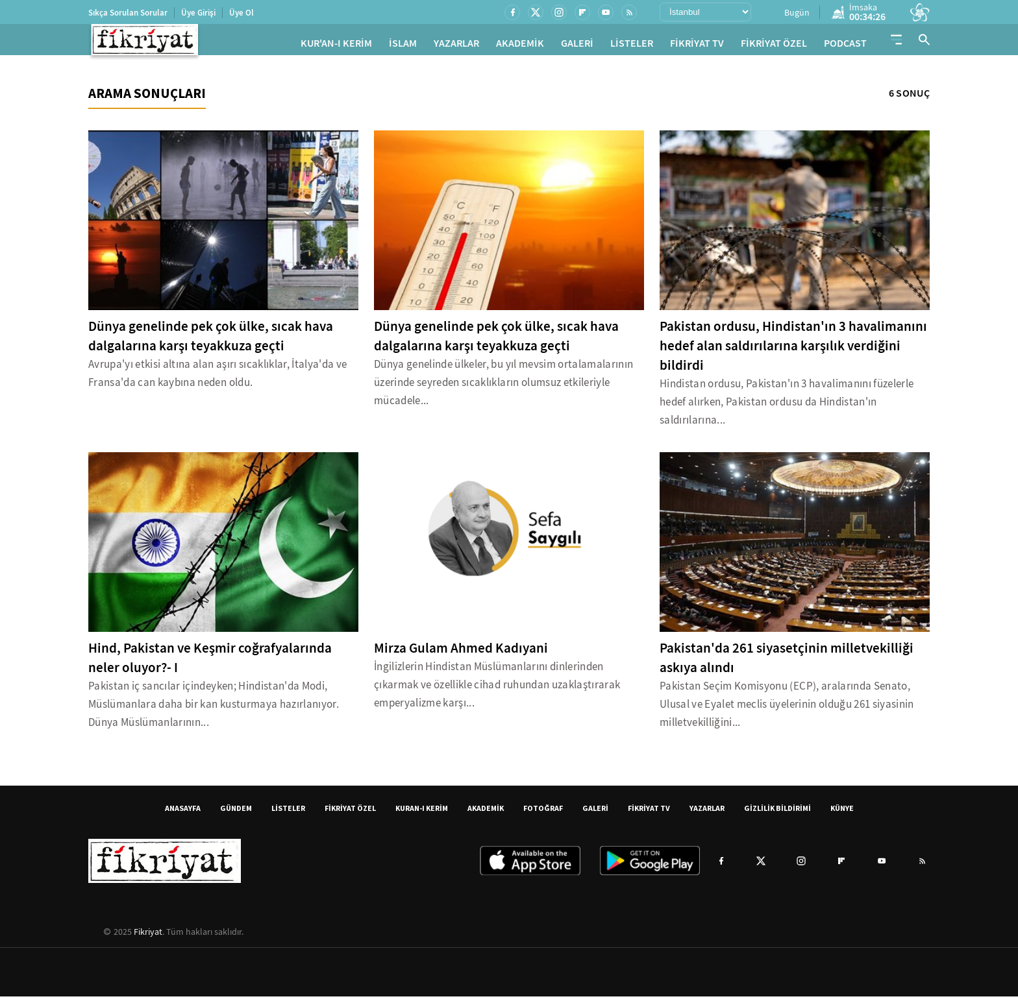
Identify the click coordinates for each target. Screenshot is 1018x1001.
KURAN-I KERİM (421, 812)
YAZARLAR (456, 46)
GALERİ (577, 46)
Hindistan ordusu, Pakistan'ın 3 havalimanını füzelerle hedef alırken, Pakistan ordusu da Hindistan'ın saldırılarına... (786, 406)
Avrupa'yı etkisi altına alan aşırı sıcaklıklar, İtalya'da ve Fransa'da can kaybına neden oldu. (217, 378)
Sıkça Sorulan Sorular (128, 12)
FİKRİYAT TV (697, 46)
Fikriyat (148, 936)
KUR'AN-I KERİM (336, 46)
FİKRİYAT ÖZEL (774, 46)
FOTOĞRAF (543, 812)
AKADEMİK (520, 46)
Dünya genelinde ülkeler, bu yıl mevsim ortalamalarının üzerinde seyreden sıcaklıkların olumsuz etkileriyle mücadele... (503, 387)
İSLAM (403, 46)
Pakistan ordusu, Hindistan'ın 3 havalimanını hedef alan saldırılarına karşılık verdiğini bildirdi (793, 350)
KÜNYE (842, 812)
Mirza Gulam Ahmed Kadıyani (461, 653)
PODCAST (845, 46)
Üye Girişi (198, 12)
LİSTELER (631, 46)
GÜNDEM (236, 812)
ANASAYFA (183, 812)
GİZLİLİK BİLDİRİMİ (777, 812)
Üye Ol (241, 12)
